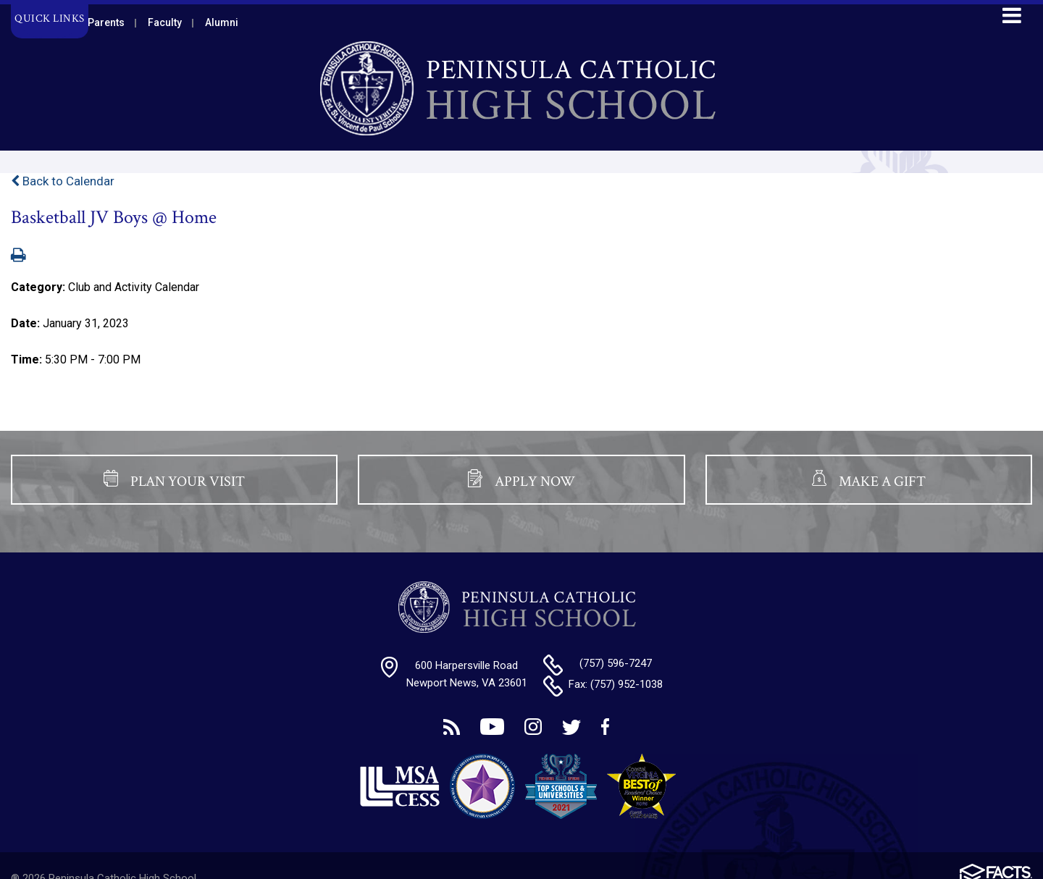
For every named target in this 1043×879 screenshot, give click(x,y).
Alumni (221, 22)
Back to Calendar (62, 181)
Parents (106, 22)
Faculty (165, 22)
